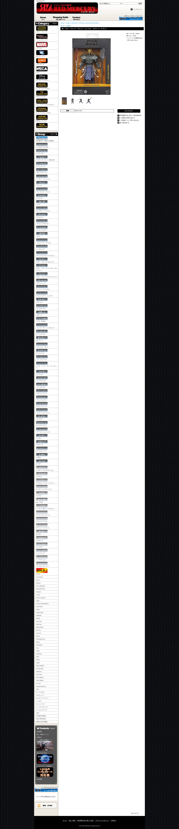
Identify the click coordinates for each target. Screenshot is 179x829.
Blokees (38, 583)
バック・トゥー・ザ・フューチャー (46, 365)
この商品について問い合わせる (129, 120)
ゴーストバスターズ (42, 221)
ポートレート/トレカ (42, 526)
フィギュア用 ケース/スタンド (45, 506)
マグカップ (42, 538)
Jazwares (38, 633)
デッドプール (42, 351)
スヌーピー (42, 300)
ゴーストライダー (42, 228)
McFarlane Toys (40, 639)
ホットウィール (42, 423)
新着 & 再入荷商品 (41, 722)
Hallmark (38, 615)
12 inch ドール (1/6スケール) (44, 468)
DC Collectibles (40, 586)
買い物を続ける (124, 123)
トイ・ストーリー (42, 357)
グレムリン (42, 215)
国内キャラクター (42, 118)
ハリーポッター (42, 385)
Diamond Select (40, 589)
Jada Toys (39, 624)
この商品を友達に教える (127, 118)
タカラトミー (40, 695)
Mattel (38, 636)
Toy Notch (39, 674)
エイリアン (42, 196)
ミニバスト (42, 545)
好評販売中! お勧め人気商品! (45, 139)
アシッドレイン (42, 164)
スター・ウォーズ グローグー (45, 260)
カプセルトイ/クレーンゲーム (45, 481)
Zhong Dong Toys (41, 686)
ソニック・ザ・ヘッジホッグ (45, 326)
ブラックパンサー (42, 398)
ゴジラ (42, 234)
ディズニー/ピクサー (42, 78)
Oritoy (38, 651)
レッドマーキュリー (42, 707)
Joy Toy (38, 630)
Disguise (38, 592)
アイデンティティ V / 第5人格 (45, 158)
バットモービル (42, 379)
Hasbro (38, 618)
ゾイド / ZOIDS (42, 319)
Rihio (37, 657)
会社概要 (39, 731)
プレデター (42, 417)
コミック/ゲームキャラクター (45, 102)
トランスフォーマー (42, 37)
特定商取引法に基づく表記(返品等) (130, 115)
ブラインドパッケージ (43, 513)
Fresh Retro (39, 606)
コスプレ (42, 494)
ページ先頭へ (134, 813)
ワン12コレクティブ (42, 564)
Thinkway (39, 671)
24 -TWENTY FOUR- (42, 145)
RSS (44, 805)
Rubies (38, 659)
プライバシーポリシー (102, 820)
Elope (37, 601)
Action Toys (39, 577)
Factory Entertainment (42, 603)
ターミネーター (42, 332)
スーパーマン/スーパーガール (45, 253)
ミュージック (42, 551)
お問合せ (76, 18)
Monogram (39, 645)
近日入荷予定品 (41, 719)
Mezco (38, 642)
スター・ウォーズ (42, 29)
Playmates (39, 654)
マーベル (42, 45)
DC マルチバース (42, 449)
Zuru (37, 689)
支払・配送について (60, 18)
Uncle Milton (39, 680)
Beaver (38, 580)
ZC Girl (42, 462)
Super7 (38, 662)
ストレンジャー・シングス (44, 294)
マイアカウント (138, 9)
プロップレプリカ (42, 519)
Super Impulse (40, 665)
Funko (38, 609)
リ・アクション (42, 558)
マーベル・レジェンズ (43, 430)
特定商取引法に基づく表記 (85, 820)
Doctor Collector (40, 598)
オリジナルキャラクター (43, 110)
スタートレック (42, 281)
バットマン (42, 372)
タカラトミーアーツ (42, 698)
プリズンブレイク (42, 404)
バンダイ (39, 701)
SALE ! (42, 571)
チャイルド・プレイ (42, 345)
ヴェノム (42, 183)
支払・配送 (72, 820)
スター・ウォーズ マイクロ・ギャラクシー (46, 267)
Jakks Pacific (39, 627)
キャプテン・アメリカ (43, 209)
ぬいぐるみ (42, 500)
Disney (38, 595)
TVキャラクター (42, 94)
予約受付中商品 (41, 716)
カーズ (42, 202)
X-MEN (42, 455)
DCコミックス (42, 53)
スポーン (42, 313)
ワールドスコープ (41, 710)
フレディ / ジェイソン (43, 410)
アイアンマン (42, 151)
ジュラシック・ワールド (43, 241)
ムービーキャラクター (43, 86)
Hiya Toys (39, 621)
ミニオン (42, 436)
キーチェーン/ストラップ (44, 487)
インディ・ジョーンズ (43, 177)
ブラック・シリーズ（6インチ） (89, 23)
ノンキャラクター (42, 126)
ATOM (49, 805)
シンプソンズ (42, 247)
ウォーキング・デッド (43, 190)
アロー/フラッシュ (42, 170)
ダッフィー (42, 338)
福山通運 (39, 779)
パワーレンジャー (42, 391)
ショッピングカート (131, 17)
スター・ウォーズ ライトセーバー (46, 274)
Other (37, 713)
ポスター (42, 532)
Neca (37, 648)
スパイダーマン (42, 306)
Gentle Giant (39, 612)
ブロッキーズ (42, 61)
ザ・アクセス (40, 692)
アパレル (42, 474)
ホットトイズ (40, 704)
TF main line (39, 668)
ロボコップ (42, 442)
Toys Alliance (40, 677)
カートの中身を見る (46, 789)
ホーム (43, 18)
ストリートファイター (43, 287)
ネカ (42, 69)
